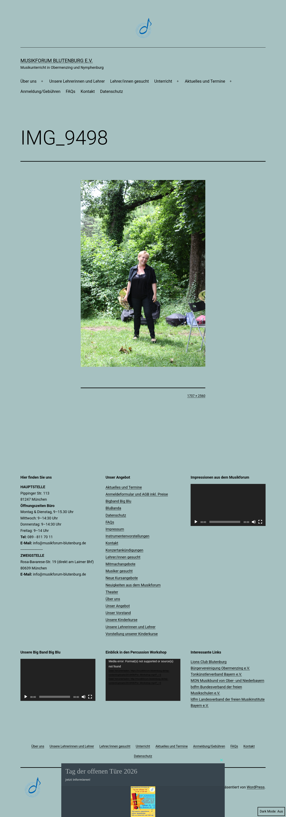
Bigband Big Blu (118, 501)
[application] (228, 505)
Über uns (28, 81)
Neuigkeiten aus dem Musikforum (133, 585)
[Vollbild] (260, 522)
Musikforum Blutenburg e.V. (56, 60)
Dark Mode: (271, 811)
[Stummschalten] (254, 522)
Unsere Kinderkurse (121, 620)
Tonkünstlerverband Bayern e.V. (216, 674)
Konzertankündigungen (124, 550)
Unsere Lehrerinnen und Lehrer (77, 81)
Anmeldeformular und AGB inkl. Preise (137, 494)
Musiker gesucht (119, 571)
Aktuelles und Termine (205, 81)
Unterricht (163, 81)
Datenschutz (111, 91)
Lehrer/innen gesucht (129, 81)
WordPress (256, 787)
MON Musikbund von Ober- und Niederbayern (227, 680)
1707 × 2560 (196, 396)
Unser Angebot (118, 606)
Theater (112, 592)
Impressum (115, 529)
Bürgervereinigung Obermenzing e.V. (220, 668)
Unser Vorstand (118, 613)
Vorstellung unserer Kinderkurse (132, 634)
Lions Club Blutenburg (209, 662)
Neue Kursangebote (122, 578)
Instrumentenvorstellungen (128, 536)
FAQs (70, 91)
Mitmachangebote (120, 564)
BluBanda (113, 508)
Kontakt (88, 91)
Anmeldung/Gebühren (40, 91)
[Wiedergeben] (196, 522)
